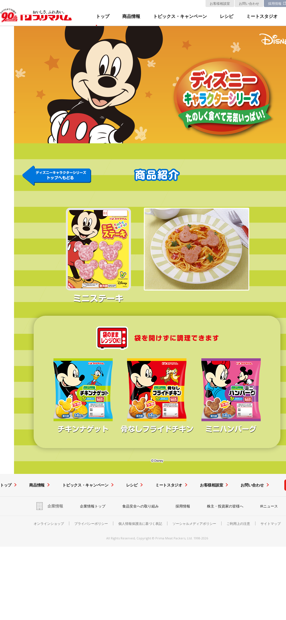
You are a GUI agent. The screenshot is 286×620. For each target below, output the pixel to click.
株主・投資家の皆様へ (225, 506)
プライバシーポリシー (91, 523)
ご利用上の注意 (238, 523)
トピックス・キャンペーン (180, 16)
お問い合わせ (249, 3)
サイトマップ (270, 523)
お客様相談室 (220, 3)
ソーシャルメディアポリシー (194, 523)
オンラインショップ (49, 523)
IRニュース (269, 506)
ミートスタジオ (262, 16)
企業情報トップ (92, 506)
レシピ (226, 16)
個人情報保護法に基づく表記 (140, 523)
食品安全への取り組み (140, 506)
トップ (102, 16)
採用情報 (183, 506)
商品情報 (131, 16)
